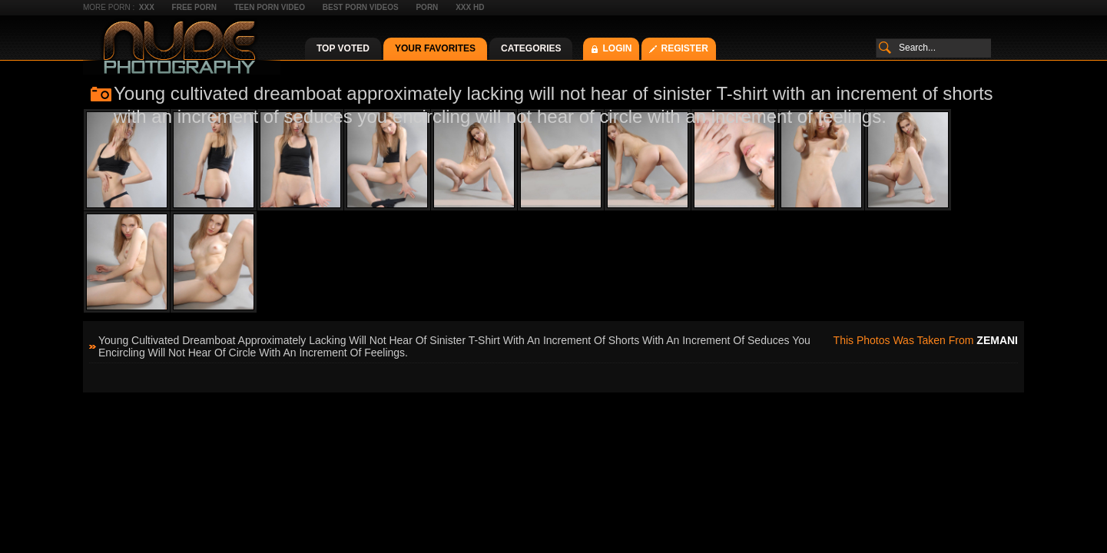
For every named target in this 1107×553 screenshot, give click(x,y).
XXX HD (470, 7)
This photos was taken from (926, 340)
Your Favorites (435, 48)
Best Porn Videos (361, 7)
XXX (146, 7)
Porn (427, 7)
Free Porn (194, 7)
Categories (531, 48)
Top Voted (343, 48)
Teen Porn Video (269, 7)
